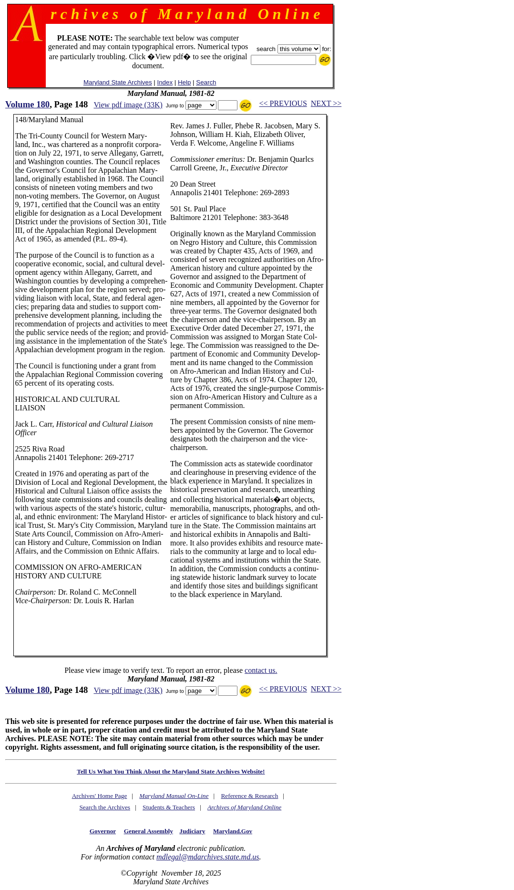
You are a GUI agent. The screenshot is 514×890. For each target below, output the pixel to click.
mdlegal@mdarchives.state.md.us (207, 857)
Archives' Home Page (99, 795)
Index (165, 82)
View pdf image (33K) (127, 105)
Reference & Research (249, 795)
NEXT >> (326, 103)
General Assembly (148, 831)
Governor (103, 831)
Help (184, 82)
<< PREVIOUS (283, 103)
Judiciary (192, 831)
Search (206, 82)
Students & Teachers (169, 807)
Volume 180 (27, 104)
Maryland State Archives (117, 82)
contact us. (261, 670)
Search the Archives (104, 807)
